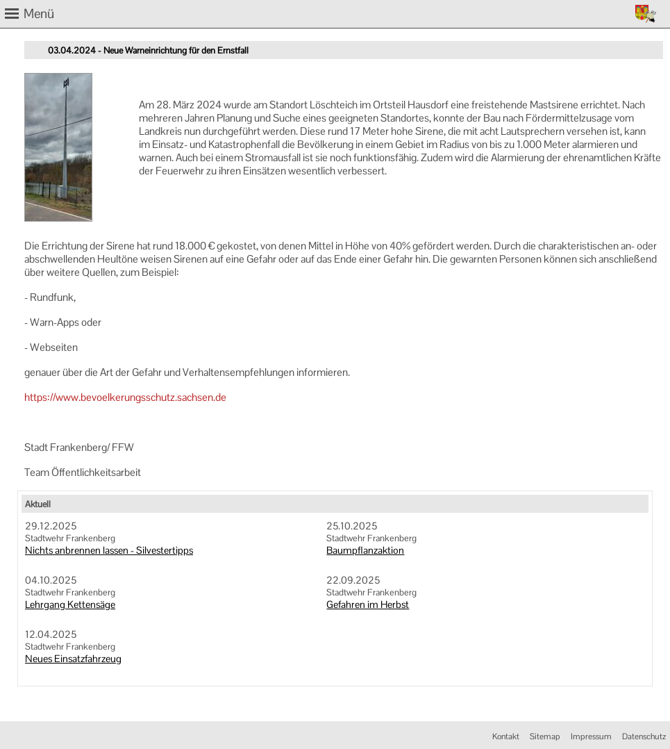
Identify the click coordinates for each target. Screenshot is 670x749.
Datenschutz (644, 736)
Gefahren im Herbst (367, 604)
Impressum (591, 736)
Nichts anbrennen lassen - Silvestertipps (109, 550)
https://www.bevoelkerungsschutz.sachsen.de (125, 397)
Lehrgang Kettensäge (70, 604)
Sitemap (545, 736)
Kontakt (505, 736)
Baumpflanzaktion (365, 550)
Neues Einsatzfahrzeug (73, 658)
